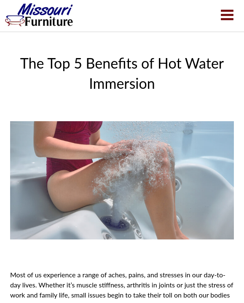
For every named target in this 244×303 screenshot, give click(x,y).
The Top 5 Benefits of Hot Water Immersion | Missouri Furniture (39, 14)
